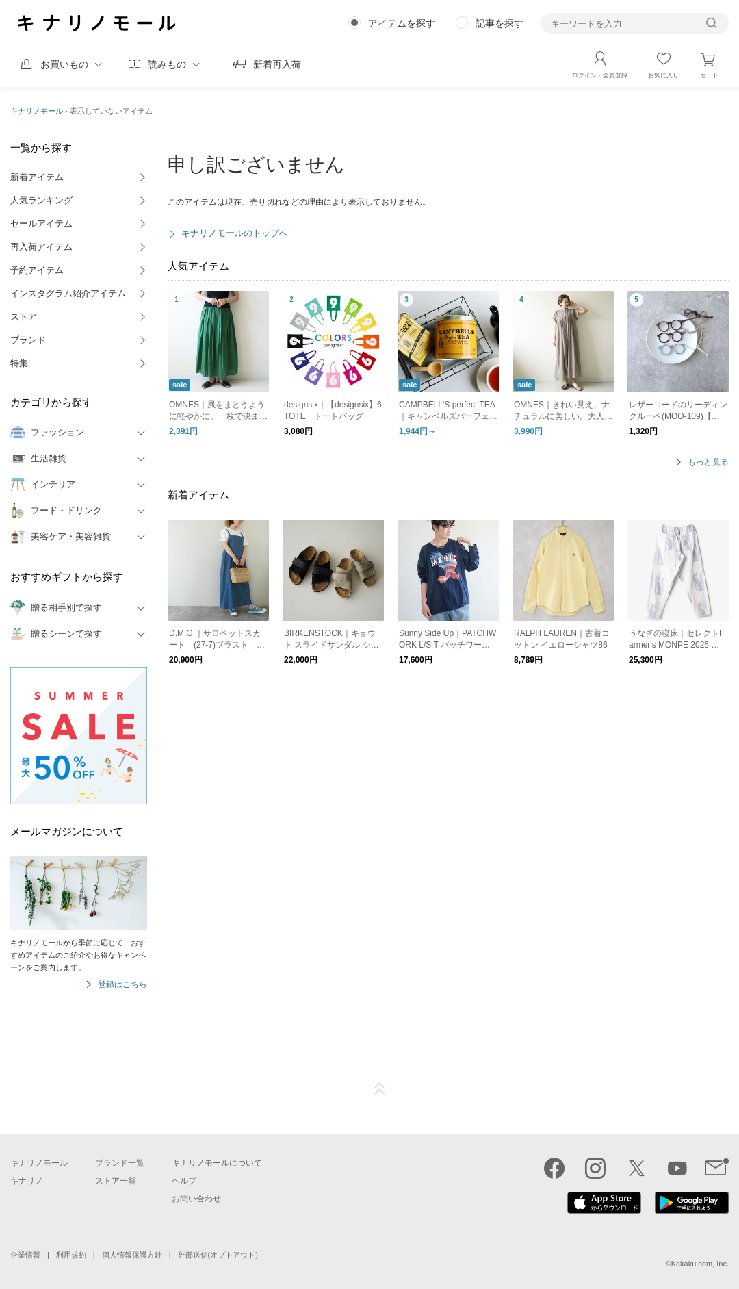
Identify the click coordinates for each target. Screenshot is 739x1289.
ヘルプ (184, 1181)
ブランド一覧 (119, 1163)
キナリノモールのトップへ (234, 233)
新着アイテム (37, 177)
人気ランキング (41, 200)
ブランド (28, 340)
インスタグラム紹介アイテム (68, 293)
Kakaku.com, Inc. (700, 1264)
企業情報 (25, 1255)
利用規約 (71, 1255)
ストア (23, 316)
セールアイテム (41, 223)
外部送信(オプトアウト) (218, 1255)
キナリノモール (36, 111)
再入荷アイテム (41, 247)
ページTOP (380, 1089)
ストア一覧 (115, 1181)
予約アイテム (37, 270)
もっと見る (708, 462)
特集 (19, 363)
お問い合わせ (196, 1198)
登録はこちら (122, 984)
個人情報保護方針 (132, 1255)
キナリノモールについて (217, 1163)
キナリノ (26, 1181)
